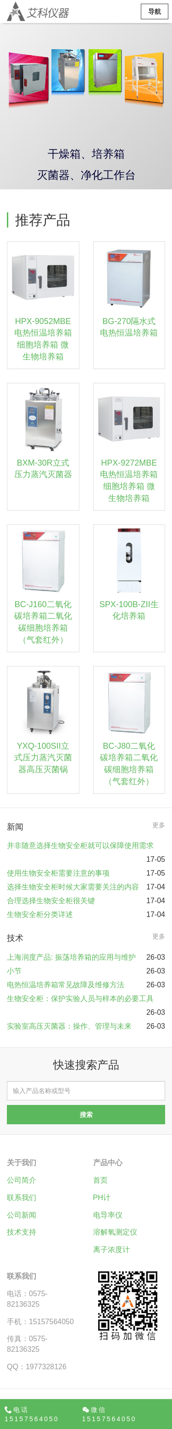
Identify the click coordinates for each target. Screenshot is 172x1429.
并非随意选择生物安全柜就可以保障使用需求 (80, 845)
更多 (158, 825)
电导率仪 (107, 1215)
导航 (154, 11)
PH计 (102, 1197)
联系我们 (21, 1197)
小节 (14, 971)
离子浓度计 (111, 1249)
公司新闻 (21, 1215)
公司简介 (21, 1180)
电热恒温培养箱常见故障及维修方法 (65, 985)
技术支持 (21, 1232)
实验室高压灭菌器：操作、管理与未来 (69, 1026)
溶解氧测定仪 (115, 1232)
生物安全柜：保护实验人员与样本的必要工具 (80, 998)
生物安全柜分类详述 (40, 914)
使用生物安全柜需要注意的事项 (58, 873)
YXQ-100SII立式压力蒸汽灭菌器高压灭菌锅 (43, 757)
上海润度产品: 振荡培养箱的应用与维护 (71, 957)
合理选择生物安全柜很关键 (51, 901)
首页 (100, 1180)
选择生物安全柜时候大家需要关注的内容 (73, 887)
